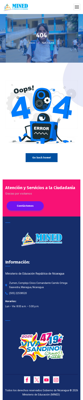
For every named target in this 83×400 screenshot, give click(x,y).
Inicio (32, 42)
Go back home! (41, 157)
